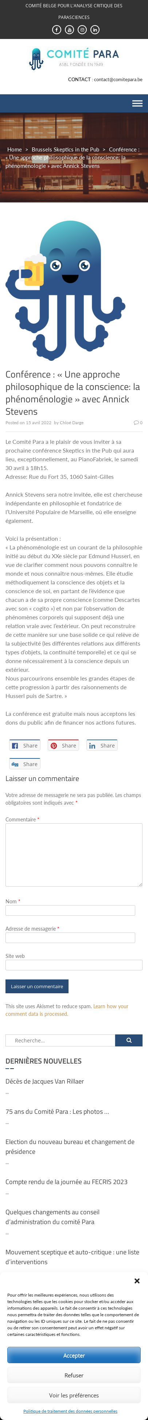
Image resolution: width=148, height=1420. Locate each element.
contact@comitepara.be (118, 79)
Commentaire (22, 819)
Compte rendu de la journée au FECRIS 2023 (66, 1182)
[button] (137, 1281)
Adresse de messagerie (32, 929)
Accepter (74, 1355)
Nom (12, 901)
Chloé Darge (71, 422)
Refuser (74, 1375)
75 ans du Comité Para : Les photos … (57, 1111)
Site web (15, 956)
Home (14, 149)
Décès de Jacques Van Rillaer (44, 1081)
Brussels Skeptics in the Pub (65, 149)
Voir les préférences (74, 1395)
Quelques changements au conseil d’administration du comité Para (52, 1217)
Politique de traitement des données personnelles (70, 1411)
